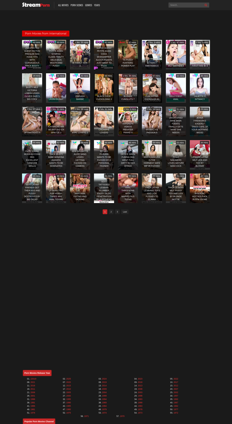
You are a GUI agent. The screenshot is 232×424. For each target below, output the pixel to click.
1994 (104, 399)
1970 (122, 416)
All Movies (63, 5)
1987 (176, 402)
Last (125, 212)
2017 (176, 382)
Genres (88, 5)
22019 (33, 379)
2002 (176, 392)
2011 (32, 389)
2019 (104, 382)
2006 (32, 392)
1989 (104, 402)
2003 (140, 392)
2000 (68, 396)
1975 (68, 413)
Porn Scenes (77, 5)
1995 (68, 399)
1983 (140, 406)
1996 (32, 399)
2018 (140, 382)
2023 (140, 379)
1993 (140, 399)
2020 (68, 382)
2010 (68, 389)
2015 (68, 385)
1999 (104, 396)
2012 (176, 385)
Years (97, 5)
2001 (32, 396)
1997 (176, 396)
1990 (68, 402)
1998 (140, 396)
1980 (68, 409)
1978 (140, 409)
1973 (140, 413)
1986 (32, 406)
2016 (32, 385)
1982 (176, 406)
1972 (176, 413)
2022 (176, 379)
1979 (104, 409)
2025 (68, 379)
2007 (176, 389)
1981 (32, 409)
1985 (68, 406)
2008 (140, 389)
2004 (104, 392)
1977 (176, 409)
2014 (104, 385)
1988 (140, 402)
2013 (140, 385)
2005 (68, 392)
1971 (86, 416)
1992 (176, 399)
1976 (32, 413)
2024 (104, 379)
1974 (104, 413)
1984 (104, 406)
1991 (32, 402)
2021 (32, 382)
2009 (104, 389)
